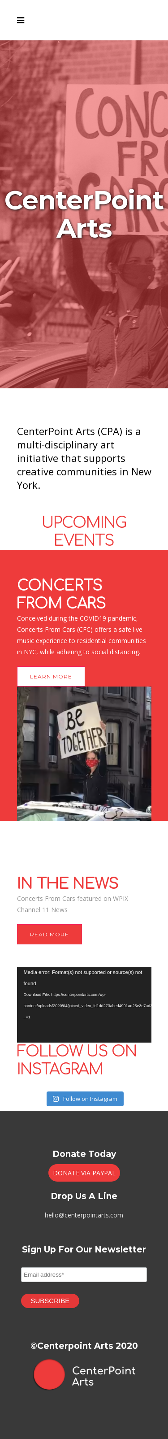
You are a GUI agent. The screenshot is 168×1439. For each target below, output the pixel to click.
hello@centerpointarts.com (84, 1215)
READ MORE (49, 934)
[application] (84, 1005)
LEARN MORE (51, 676)
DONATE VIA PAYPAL (84, 1173)
